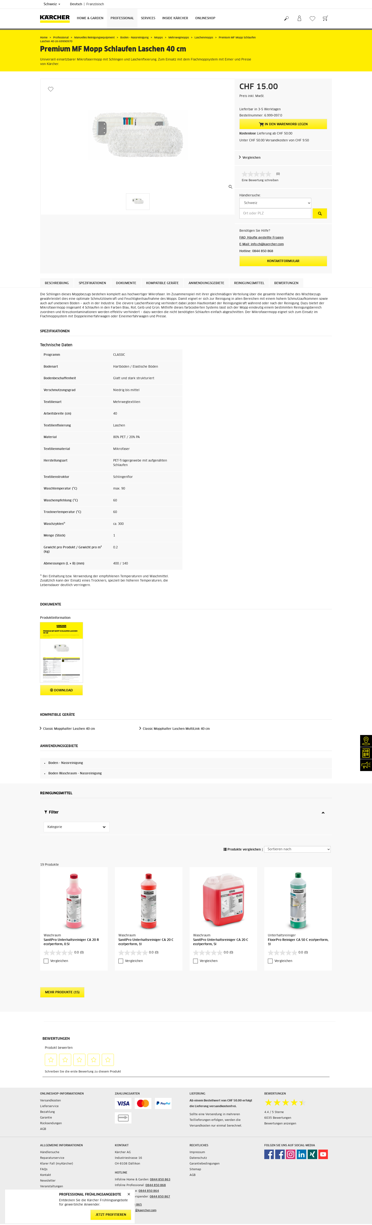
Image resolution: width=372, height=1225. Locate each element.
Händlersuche (49, 1152)
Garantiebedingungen (204, 1163)
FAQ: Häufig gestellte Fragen (261, 237)
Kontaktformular (283, 261)
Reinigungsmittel (249, 283)
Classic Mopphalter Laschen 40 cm (69, 728)
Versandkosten (50, 1100)
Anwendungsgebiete (206, 283)
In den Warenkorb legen (283, 124)
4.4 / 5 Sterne (274, 1112)
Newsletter (48, 1180)
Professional (122, 18)
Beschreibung (57, 283)
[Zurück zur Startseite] (56, 18)
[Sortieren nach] (297, 849)
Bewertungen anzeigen (280, 1123)
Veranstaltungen (51, 1186)
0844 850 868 (155, 1185)
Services (148, 18)
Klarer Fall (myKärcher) (56, 1163)
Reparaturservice (52, 1158)
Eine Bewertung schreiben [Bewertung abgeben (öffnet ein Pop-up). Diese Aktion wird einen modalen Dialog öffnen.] (260, 180)
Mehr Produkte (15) (62, 992)
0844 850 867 (160, 1196)
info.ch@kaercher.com (141, 1210)
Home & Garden (90, 18)
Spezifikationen (92, 283)
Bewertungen (286, 283)
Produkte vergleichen (242, 849)
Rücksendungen (51, 1123)
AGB (43, 1129)
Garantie (46, 1117)
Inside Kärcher (175, 18)
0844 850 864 (149, 1191)
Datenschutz (198, 1158)
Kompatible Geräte (162, 283)
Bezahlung (47, 1112)
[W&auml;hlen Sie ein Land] (275, 203)
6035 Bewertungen (277, 1118)
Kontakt (45, 1175)
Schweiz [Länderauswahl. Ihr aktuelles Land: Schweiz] (52, 4)
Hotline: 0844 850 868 (256, 251)
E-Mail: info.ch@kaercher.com (261, 244)
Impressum (197, 1152)
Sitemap (195, 1169)
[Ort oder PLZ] (275, 213)
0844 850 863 (160, 1179)
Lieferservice (49, 1106)
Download (61, 690)
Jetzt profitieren (110, 1214)
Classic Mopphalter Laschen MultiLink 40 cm (176, 728)
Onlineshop (205, 18)
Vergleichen (251, 157)
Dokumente (126, 283)
